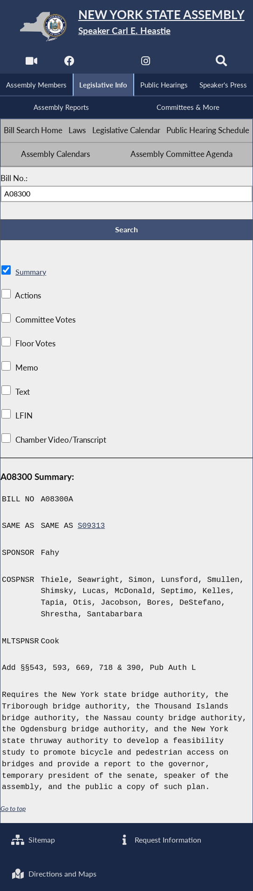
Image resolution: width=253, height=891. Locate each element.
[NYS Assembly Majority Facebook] (69, 63)
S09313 (92, 527)
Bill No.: (13, 179)
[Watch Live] (30, 63)
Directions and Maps (56, 873)
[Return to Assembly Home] (127, 26)
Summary (31, 273)
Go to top (13, 810)
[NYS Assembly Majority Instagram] (145, 63)
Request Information (161, 839)
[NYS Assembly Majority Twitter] (107, 63)
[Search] (222, 63)
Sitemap (34, 839)
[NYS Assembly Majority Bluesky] (183, 63)
